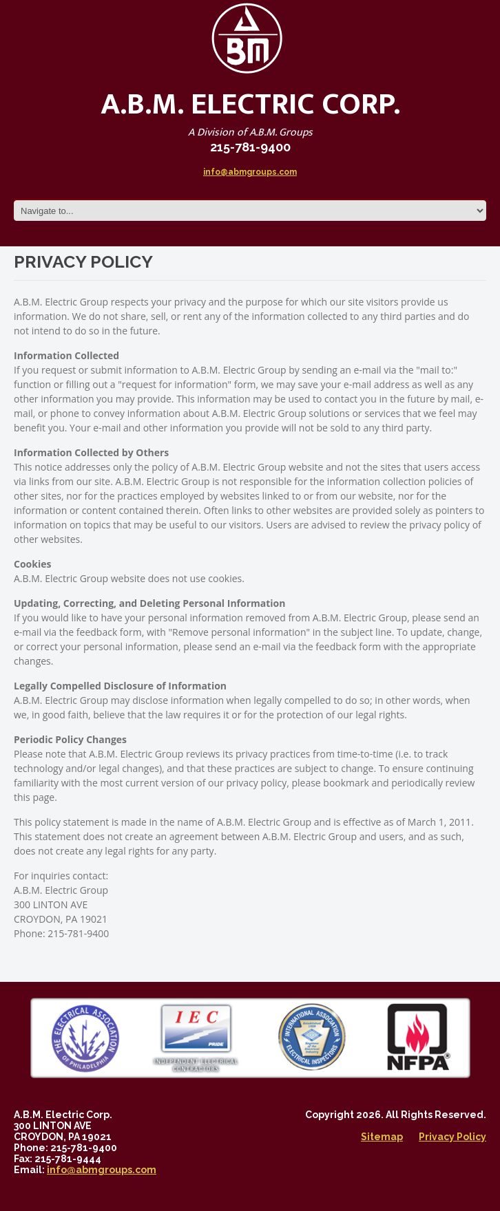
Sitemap (382, 1136)
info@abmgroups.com (250, 172)
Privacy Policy (452, 1136)
